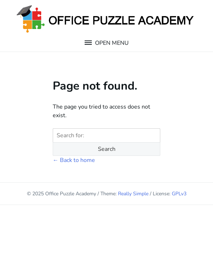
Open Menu (111, 43)
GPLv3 (179, 193)
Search (106, 149)
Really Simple (133, 193)
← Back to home (74, 160)
